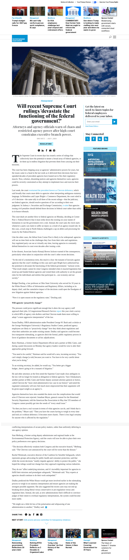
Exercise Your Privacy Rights (109, 2)
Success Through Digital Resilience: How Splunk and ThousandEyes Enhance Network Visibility (99, 258)
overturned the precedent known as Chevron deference (51, 190)
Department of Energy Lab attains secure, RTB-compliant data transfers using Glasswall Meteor (99, 286)
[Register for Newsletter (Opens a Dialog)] (114, 121)
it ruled (65, 205)
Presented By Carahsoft (93, 292)
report (59, 311)
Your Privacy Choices (86, 2)
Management (47, 100)
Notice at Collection (67, 2)
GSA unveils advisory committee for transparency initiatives (47, 520)
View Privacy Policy (91, 126)
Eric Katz (41, 139)
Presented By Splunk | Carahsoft (96, 264)
